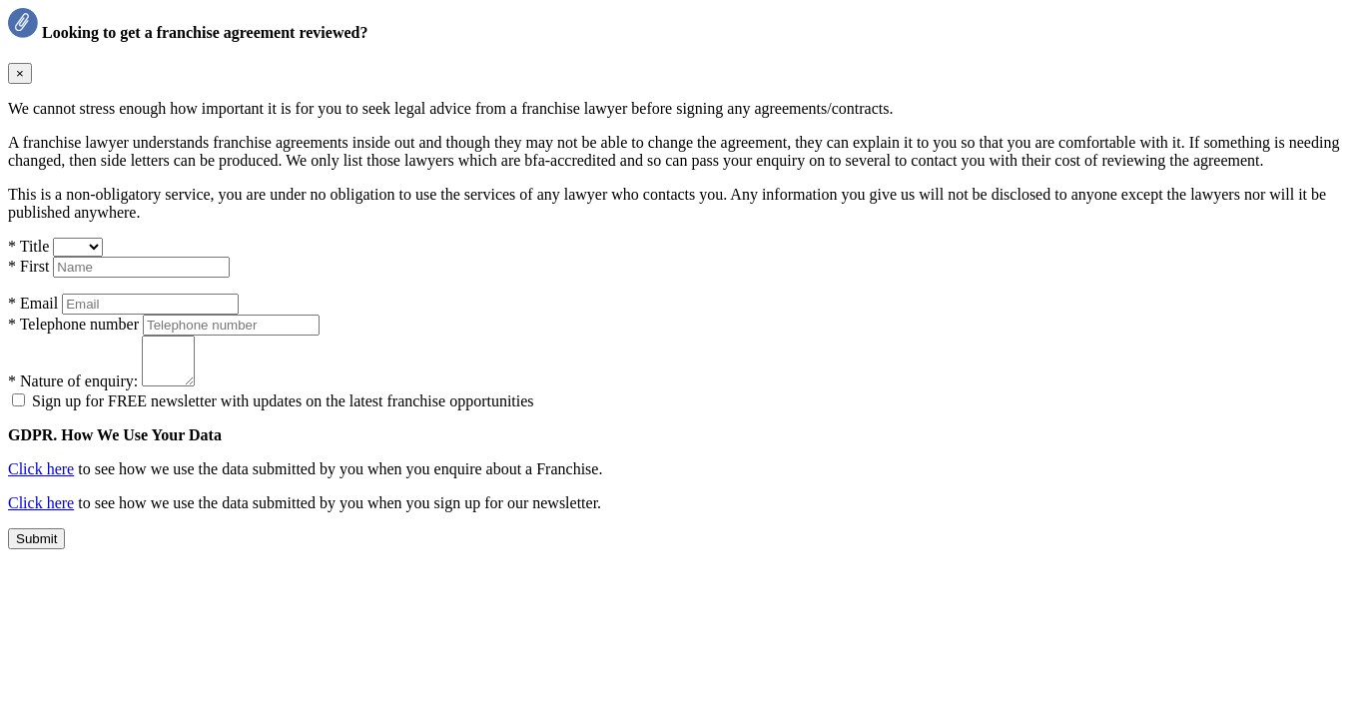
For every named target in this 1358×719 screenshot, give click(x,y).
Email (35, 303)
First (30, 266)
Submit (36, 547)
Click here (41, 477)
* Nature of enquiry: (75, 389)
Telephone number (75, 324)
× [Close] (20, 73)
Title (30, 246)
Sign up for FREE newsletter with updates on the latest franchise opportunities (283, 409)
